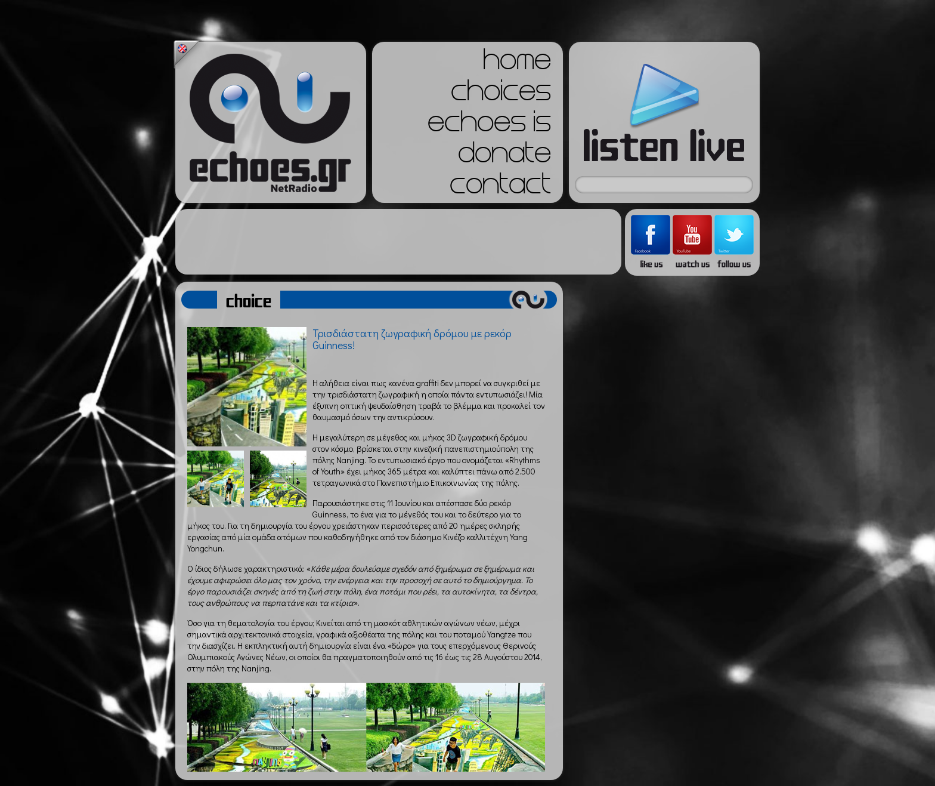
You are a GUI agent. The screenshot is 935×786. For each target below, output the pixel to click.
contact (500, 187)
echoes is (489, 125)
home (517, 63)
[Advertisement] (398, 242)
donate (504, 156)
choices (501, 94)
